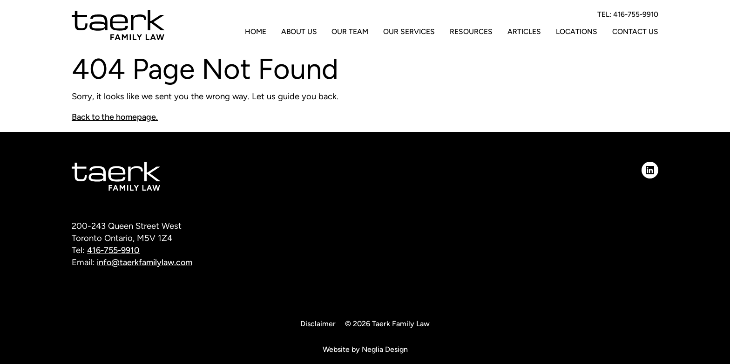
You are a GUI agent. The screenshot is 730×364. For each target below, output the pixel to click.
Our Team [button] (349, 31)
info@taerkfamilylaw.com (146, 262)
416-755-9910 (114, 250)
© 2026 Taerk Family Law (387, 323)
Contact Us (635, 31)
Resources (471, 31)
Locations (576, 31)
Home (255, 31)
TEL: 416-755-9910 (627, 14)
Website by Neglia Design (365, 349)
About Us (299, 31)
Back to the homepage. (115, 117)
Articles (524, 31)
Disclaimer (318, 323)
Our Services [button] (409, 31)
